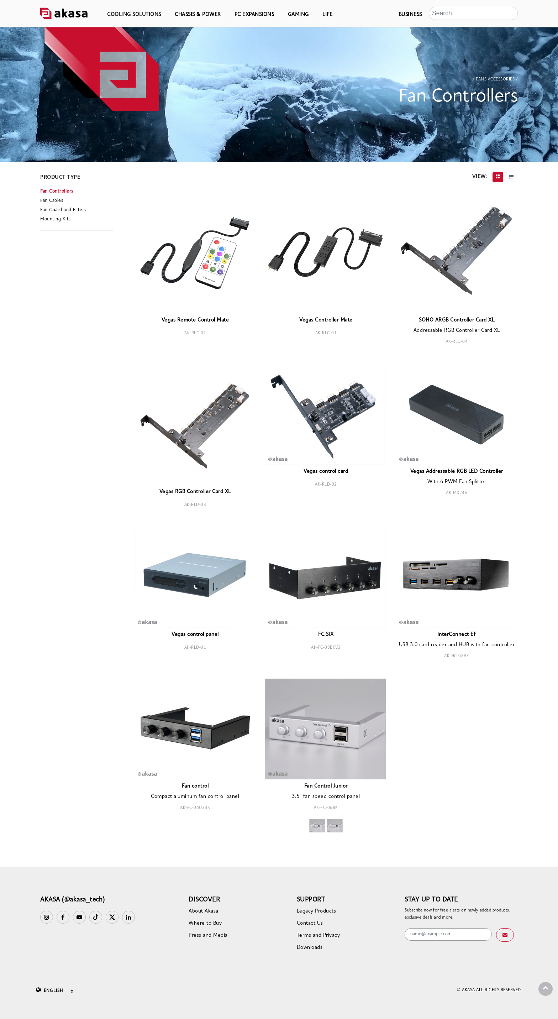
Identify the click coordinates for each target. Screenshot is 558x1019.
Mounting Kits (55, 219)
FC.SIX (325, 634)
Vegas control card (326, 471)
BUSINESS (410, 14)
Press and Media (208, 935)
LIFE (327, 14)
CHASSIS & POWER (198, 14)
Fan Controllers (56, 191)
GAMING (298, 14)
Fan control (195, 786)
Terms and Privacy (318, 935)
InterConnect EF (457, 634)
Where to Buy (205, 923)
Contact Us (310, 923)
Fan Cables (51, 200)
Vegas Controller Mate (326, 320)
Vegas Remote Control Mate (195, 320)
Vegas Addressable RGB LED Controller (456, 471)
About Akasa (204, 911)
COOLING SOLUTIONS (134, 14)
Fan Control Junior (326, 786)
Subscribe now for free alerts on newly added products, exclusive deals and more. (457, 914)
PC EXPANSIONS (254, 14)
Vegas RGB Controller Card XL (195, 492)
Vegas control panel (195, 634)
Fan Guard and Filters (63, 210)
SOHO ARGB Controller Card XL (456, 320)
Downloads (310, 947)
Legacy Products (316, 911)
